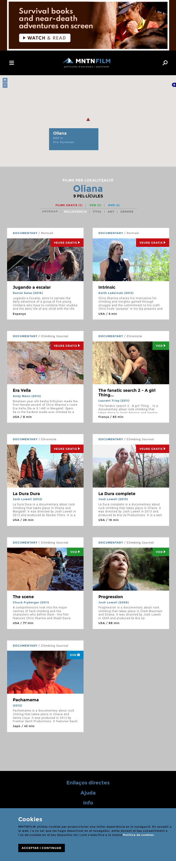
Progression (110, 596)
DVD (114, 205)
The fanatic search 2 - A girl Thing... (126, 392)
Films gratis (69, 205)
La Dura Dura (26, 493)
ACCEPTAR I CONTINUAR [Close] (41, 848)
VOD (95, 205)
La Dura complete (116, 493)
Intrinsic (106, 287)
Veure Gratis (67, 242)
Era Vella (22, 390)
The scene (23, 596)
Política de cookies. (139, 835)
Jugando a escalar (32, 287)
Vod (161, 345)
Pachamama (26, 699)
